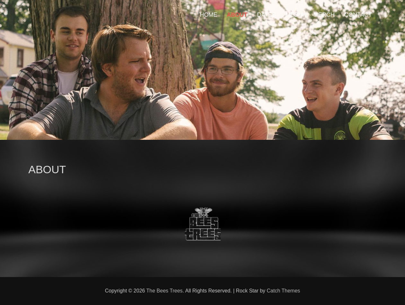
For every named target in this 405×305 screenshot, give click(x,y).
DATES (266, 15)
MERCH (324, 15)
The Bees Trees (164, 290)
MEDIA (295, 15)
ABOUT (237, 15)
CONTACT (358, 15)
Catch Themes (283, 290)
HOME (208, 15)
